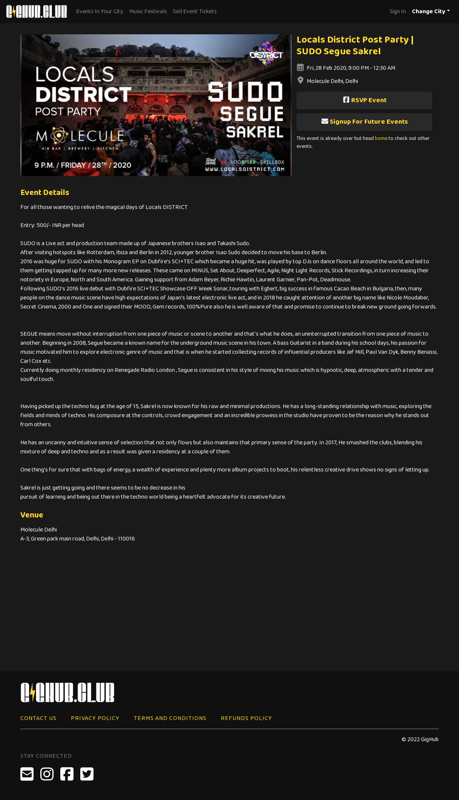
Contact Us (38, 718)
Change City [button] (428, 11)
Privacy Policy (95, 718)
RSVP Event (365, 100)
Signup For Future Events (364, 122)
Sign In (398, 11)
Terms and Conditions (170, 718)
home (381, 138)
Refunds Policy (246, 718)
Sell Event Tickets (195, 11)
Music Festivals (148, 11)
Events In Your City (99, 11)
